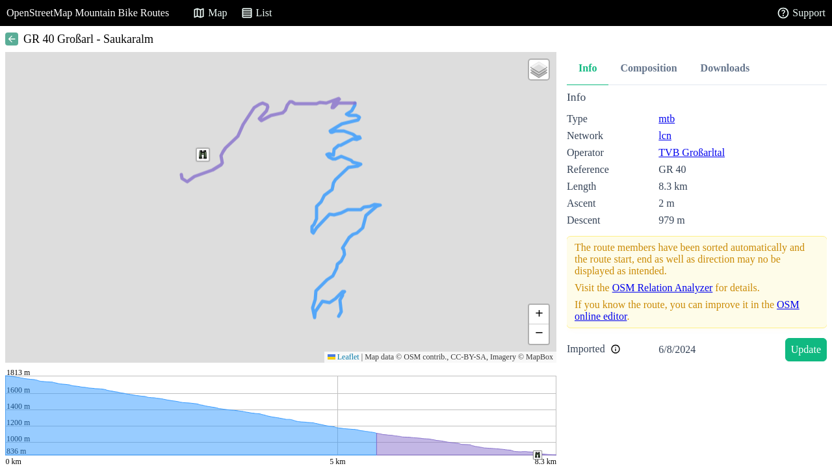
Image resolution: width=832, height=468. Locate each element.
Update (806, 349)
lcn (664, 135)
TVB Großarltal (691, 152)
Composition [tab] (648, 67)
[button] (203, 154)
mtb (666, 118)
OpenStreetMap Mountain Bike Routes (87, 12)
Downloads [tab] (725, 67)
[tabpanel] (697, 228)
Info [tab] (587, 67)
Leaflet (343, 356)
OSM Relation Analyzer (662, 287)
